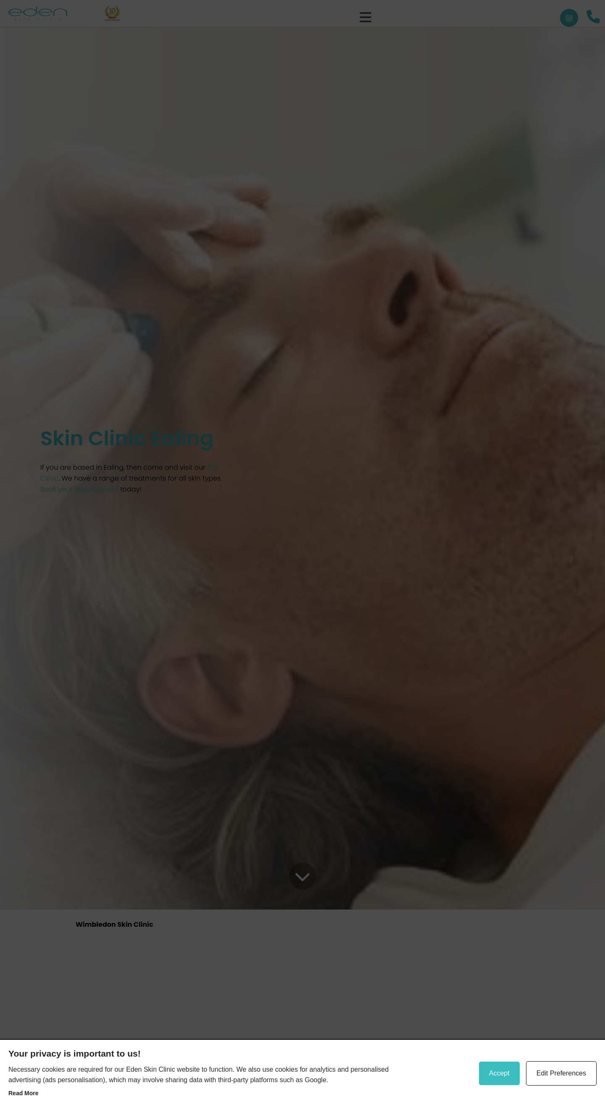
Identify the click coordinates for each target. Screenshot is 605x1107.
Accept (499, 1073)
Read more (23, 1093)
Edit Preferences (561, 1073)
